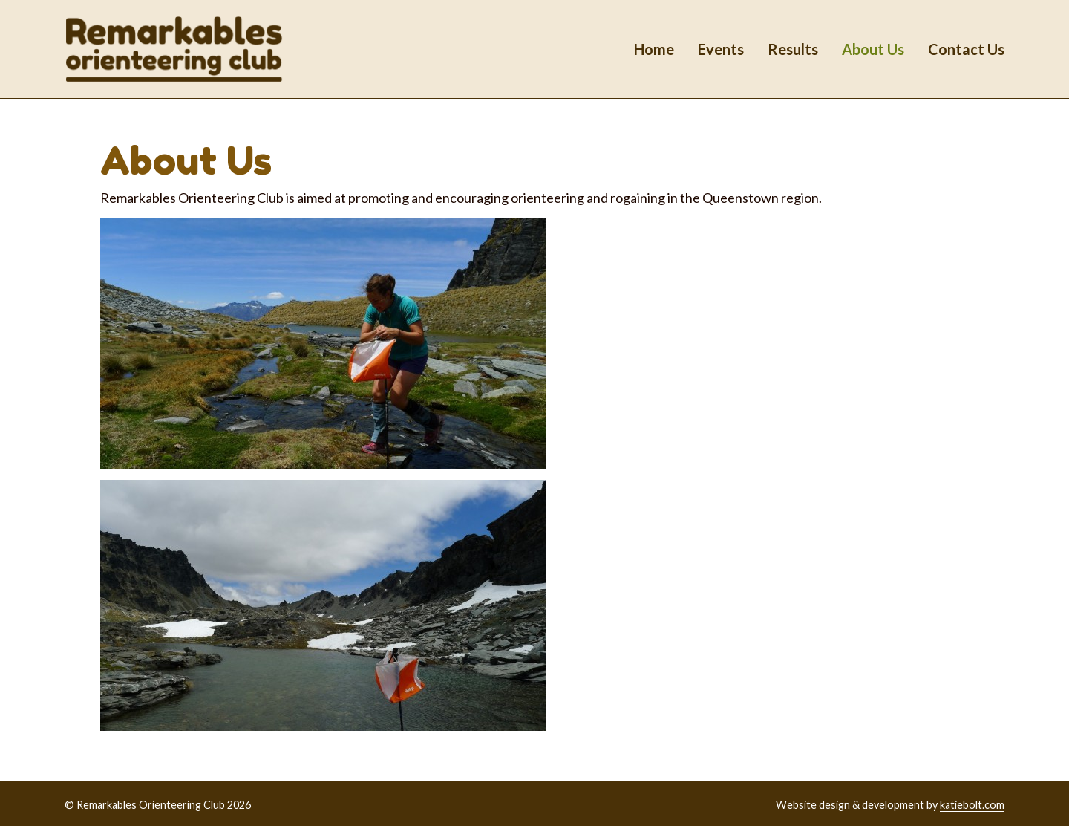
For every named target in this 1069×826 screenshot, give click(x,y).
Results (793, 49)
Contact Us (966, 49)
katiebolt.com (972, 805)
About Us (873, 49)
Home (654, 49)
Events (721, 49)
